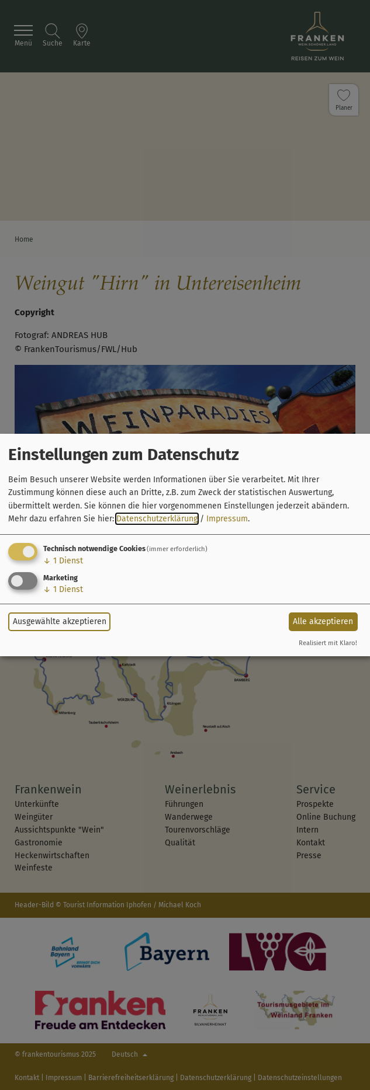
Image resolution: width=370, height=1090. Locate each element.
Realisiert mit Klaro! (328, 643)
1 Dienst (63, 561)
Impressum (227, 519)
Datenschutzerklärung (157, 519)
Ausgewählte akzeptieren (59, 621)
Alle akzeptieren (323, 621)
